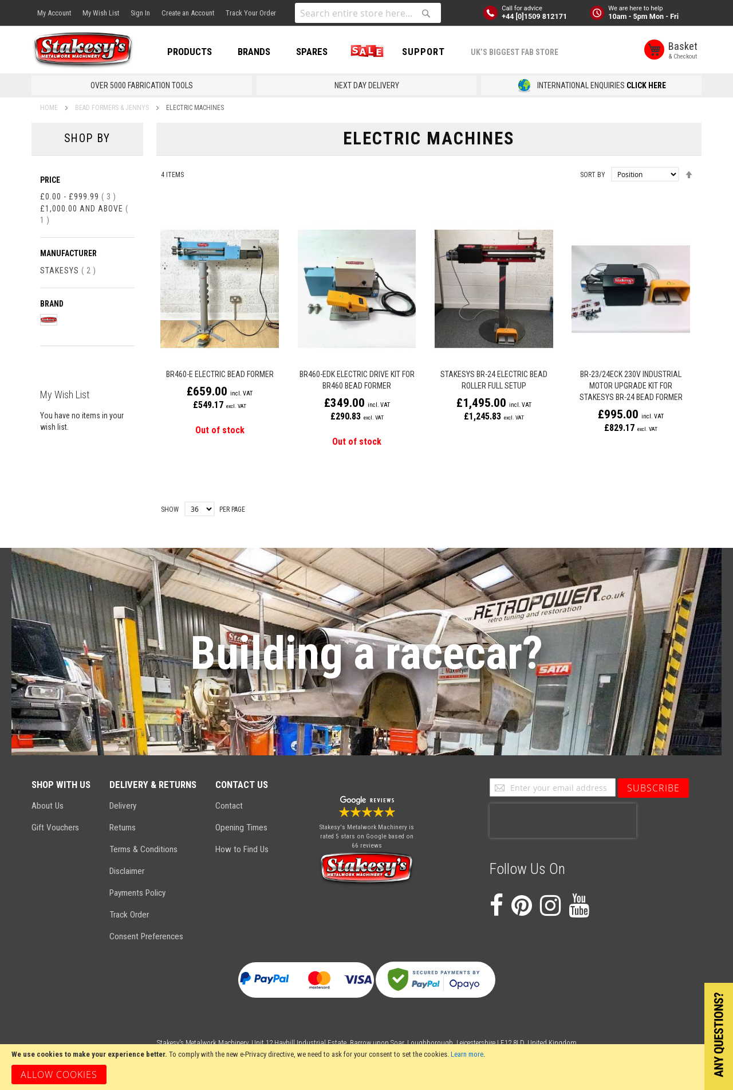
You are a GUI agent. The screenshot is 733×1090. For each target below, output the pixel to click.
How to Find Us (242, 849)
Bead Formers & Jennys (113, 108)
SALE (364, 51)
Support (423, 51)
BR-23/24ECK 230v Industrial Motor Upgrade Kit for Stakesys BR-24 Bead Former (631, 386)
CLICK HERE (646, 85)
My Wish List (100, 13)
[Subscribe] (653, 788)
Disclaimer (126, 871)
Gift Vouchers (55, 827)
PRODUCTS (189, 51)
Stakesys (68, 270)
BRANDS (254, 51)
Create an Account (187, 13)
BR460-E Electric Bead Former (220, 374)
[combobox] (368, 13)
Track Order (129, 914)
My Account (54, 13)
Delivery (122, 806)
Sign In (140, 13)
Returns (122, 827)
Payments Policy (137, 893)
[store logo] (83, 50)
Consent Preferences (146, 936)
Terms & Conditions (143, 849)
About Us (47, 806)
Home (50, 108)
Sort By (592, 175)
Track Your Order (251, 13)
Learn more (467, 1054)
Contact (229, 806)
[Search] (426, 13)
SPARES (312, 51)
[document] (366, 1067)
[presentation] (563, 820)
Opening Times (241, 827)
